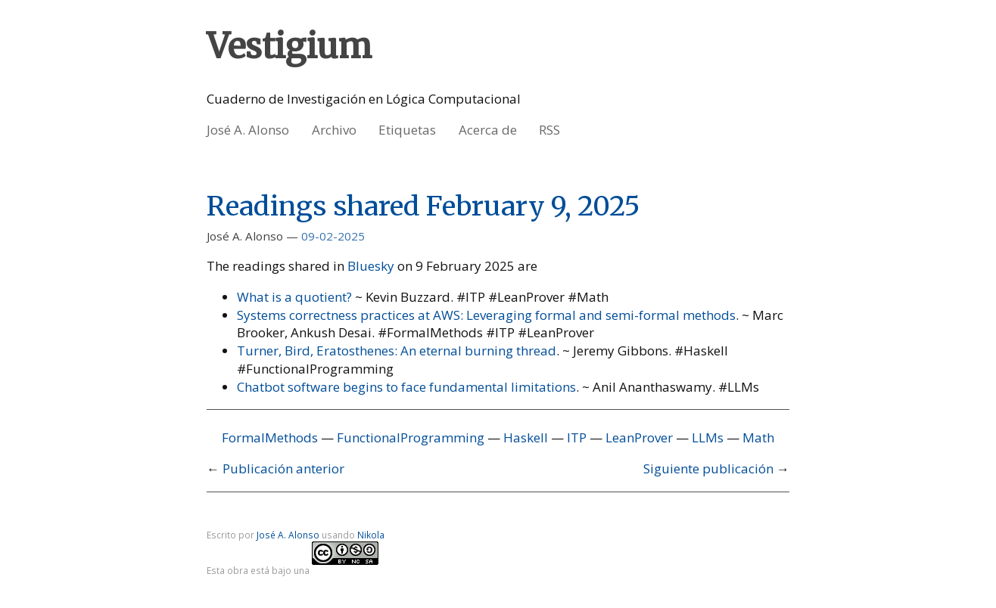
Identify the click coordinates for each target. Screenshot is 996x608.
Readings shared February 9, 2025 (423, 206)
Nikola (370, 535)
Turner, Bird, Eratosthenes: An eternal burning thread (396, 350)
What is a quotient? (294, 297)
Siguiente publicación (708, 468)
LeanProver (639, 437)
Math (758, 437)
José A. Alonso (248, 129)
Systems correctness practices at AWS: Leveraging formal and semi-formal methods (486, 315)
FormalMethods (270, 437)
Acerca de (488, 129)
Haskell (525, 437)
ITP (577, 437)
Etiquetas (407, 129)
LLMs (708, 437)
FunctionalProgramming (410, 437)
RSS (549, 129)
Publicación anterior (283, 468)
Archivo (334, 129)
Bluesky (370, 266)
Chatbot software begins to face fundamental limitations (406, 387)
